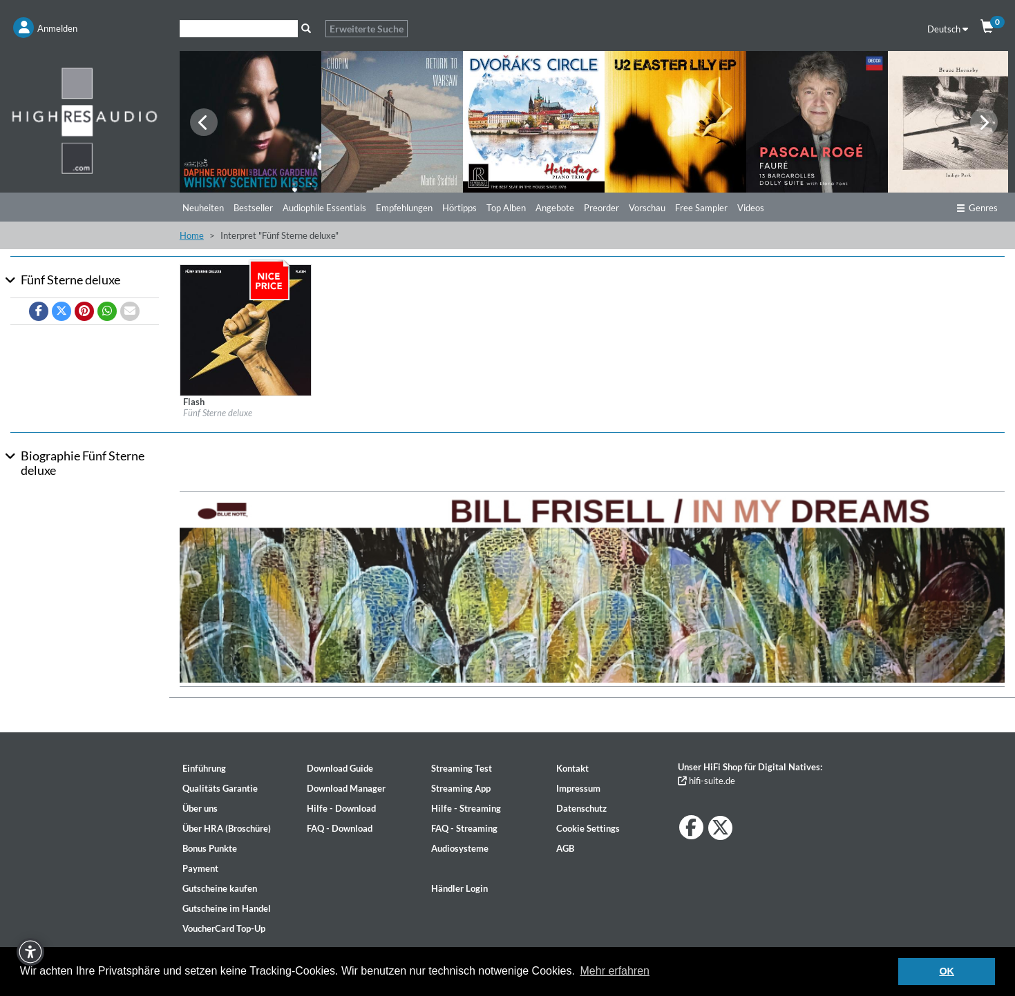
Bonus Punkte (209, 848)
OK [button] (946, 971)
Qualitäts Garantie (220, 788)
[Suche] (239, 28)
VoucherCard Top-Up (223, 928)
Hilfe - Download (341, 808)
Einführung (204, 768)
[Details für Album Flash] (246, 329)
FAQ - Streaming (464, 828)
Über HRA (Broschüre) (226, 828)
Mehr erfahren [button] (615, 971)
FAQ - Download (339, 828)
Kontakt (572, 768)
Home (192, 235)
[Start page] (84, 120)
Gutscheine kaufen (219, 888)
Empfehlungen (404, 207)
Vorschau (647, 207)
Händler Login (459, 888)
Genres (977, 207)
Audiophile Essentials (324, 207)
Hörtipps (459, 207)
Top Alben (506, 207)
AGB (565, 848)
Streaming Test (461, 768)
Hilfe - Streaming (466, 808)
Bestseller (253, 207)
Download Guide (340, 768)
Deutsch (947, 29)
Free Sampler (701, 207)
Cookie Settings (588, 828)
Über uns (200, 808)
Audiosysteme (459, 848)
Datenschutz (581, 808)
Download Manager (346, 788)
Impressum (578, 788)
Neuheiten (203, 207)
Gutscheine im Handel (226, 908)
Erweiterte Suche (367, 29)
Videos (750, 207)
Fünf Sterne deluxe (217, 412)
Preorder (601, 207)
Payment (200, 868)
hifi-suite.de (706, 780)
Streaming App (461, 788)
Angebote (554, 207)
